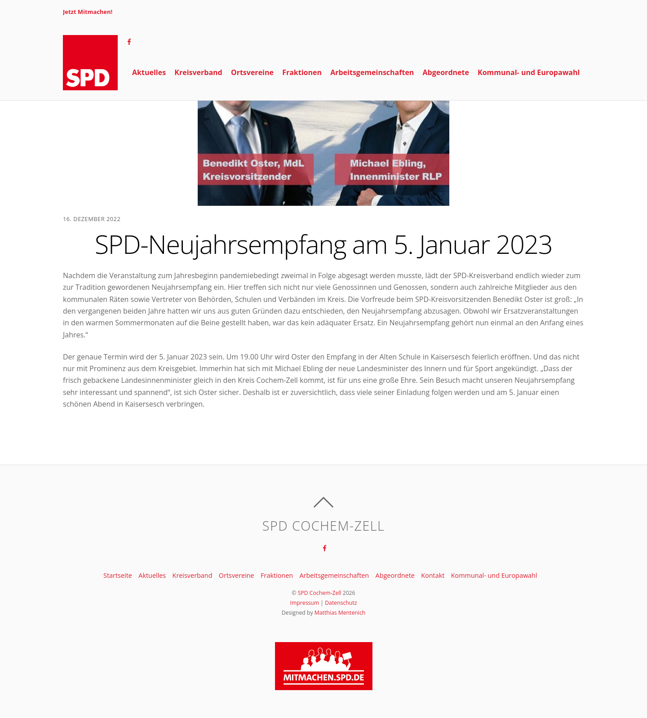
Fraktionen (302, 115)
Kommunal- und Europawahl (529, 115)
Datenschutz (341, 603)
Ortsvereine (252, 115)
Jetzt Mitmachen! (87, 12)
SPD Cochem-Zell (319, 593)
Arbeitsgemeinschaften (372, 115)
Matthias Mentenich (340, 612)
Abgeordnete (446, 115)
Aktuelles (149, 115)
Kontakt (432, 575)
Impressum (304, 603)
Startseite (117, 575)
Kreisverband (198, 115)
